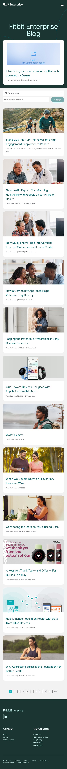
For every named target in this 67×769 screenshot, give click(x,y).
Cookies (33, 761)
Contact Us (37, 734)
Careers (5, 737)
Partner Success (8, 740)
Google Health (38, 745)
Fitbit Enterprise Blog (41, 737)
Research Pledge (23, 762)
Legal (25, 761)
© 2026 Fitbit (7, 761)
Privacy (17, 761)
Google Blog (38, 740)
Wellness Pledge (8, 762)
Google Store (38, 742)
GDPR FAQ (43, 761)
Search (57, 99)
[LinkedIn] (5, 718)
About (5, 734)
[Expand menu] (62, 5)
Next (55, 692)
